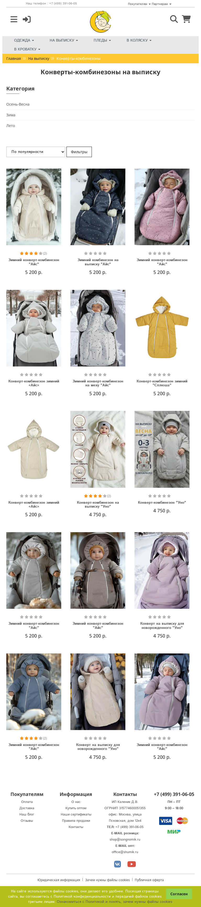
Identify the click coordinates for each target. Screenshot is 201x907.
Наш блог (26, 814)
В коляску (139, 40)
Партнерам (161, 4)
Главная (13, 58)
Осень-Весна (18, 104)
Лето (10, 125)
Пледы (102, 40)
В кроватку (27, 49)
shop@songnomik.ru (125, 839)
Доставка (26, 808)
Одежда (24, 40)
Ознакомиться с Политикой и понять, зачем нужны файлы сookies (114, 901)
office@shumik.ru (125, 852)
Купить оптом (75, 808)
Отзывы (27, 820)
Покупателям (139, 4)
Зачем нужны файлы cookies (107, 880)
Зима (10, 114)
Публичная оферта (149, 880)
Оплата (27, 802)
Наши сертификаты (76, 814)
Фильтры (79, 151)
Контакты (76, 827)
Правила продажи (76, 820)
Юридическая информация (58, 880)
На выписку (64, 40)
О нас (76, 802)
